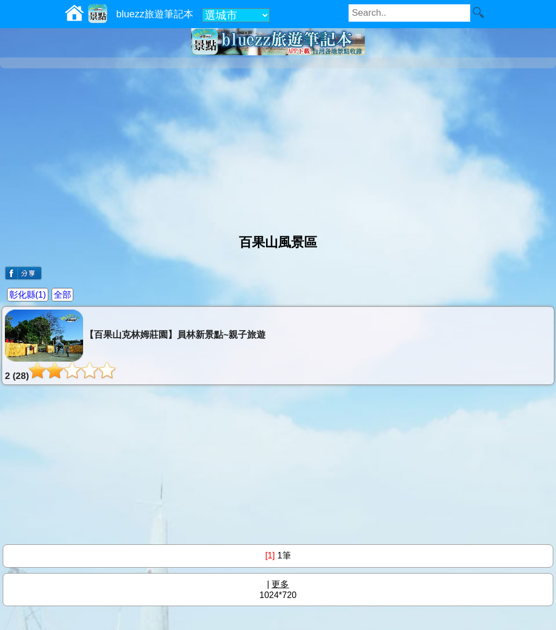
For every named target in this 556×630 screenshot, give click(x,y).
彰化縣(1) (27, 294)
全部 (62, 294)
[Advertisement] (278, 147)
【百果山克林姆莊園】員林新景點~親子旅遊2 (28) (135, 345)
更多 (280, 584)
